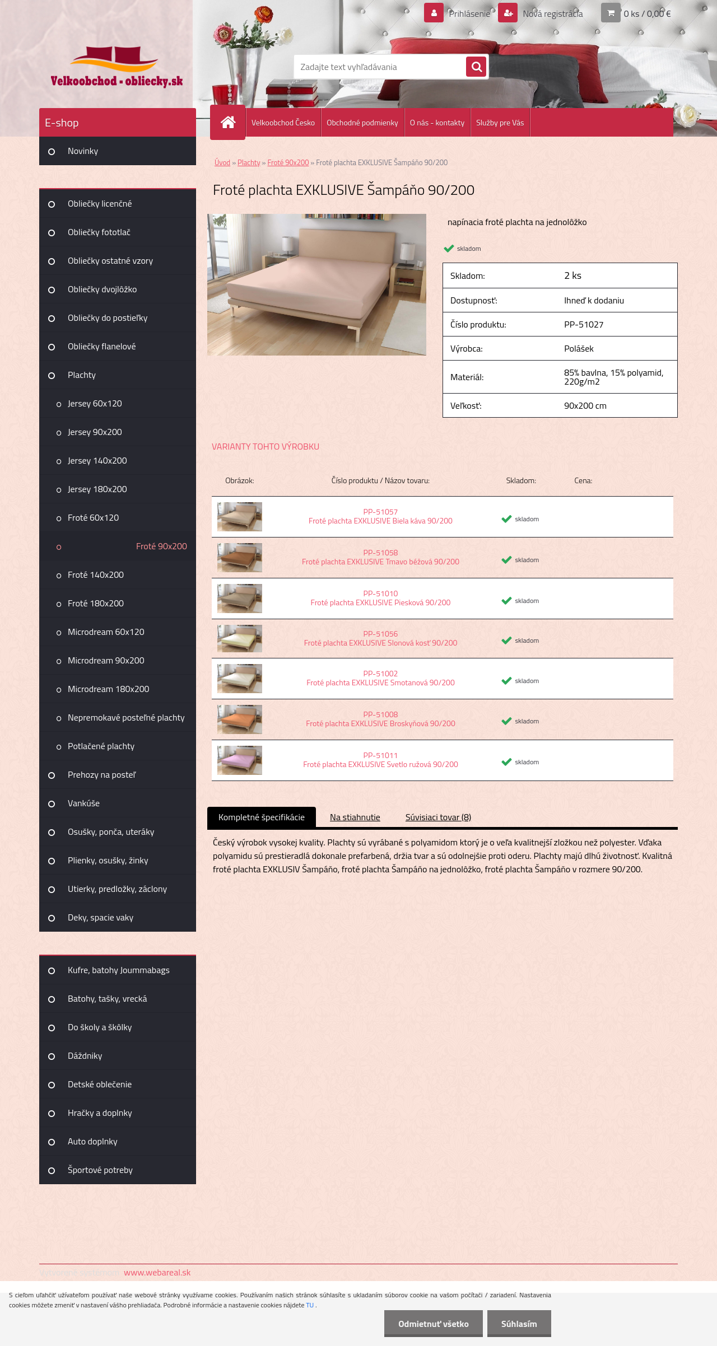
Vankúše (84, 803)
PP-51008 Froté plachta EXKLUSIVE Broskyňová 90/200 (380, 718)
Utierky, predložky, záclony (117, 888)
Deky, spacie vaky (100, 917)
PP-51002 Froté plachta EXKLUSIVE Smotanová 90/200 (380, 677)
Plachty (82, 374)
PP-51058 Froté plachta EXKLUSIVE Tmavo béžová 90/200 (380, 556)
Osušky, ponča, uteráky (111, 831)
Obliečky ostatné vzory (110, 260)
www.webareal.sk (157, 1272)
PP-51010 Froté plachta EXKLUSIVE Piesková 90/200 (381, 597)
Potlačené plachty (101, 746)
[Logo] (116, 67)
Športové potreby (100, 1169)
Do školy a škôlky (100, 1027)
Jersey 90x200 (95, 431)
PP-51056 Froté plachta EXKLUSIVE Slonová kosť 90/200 (381, 638)
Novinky (83, 150)
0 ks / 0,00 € (647, 13)
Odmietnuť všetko (433, 1323)
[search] (476, 67)
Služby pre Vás (500, 122)
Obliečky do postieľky (108, 317)
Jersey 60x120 (95, 403)
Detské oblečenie (100, 1084)
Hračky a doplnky (100, 1112)
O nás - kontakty (437, 122)
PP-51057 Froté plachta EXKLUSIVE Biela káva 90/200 (381, 516)
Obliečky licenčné (100, 203)
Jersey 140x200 (97, 460)
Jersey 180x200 (97, 489)
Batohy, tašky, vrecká (107, 998)
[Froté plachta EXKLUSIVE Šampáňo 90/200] (316, 218)
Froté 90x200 (161, 546)
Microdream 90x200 (106, 660)
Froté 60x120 (93, 517)
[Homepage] (232, 122)
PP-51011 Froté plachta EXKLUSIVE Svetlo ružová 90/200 (380, 759)
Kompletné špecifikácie (261, 817)
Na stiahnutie (355, 817)
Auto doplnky (93, 1141)
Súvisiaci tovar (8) (438, 817)
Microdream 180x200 (109, 688)
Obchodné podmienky (362, 122)
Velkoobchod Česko (283, 122)
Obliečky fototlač (99, 232)
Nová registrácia (552, 13)
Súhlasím (519, 1323)
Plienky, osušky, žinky (108, 860)
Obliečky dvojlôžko (102, 289)
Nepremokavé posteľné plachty (126, 717)
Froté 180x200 (96, 603)
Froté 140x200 (96, 574)
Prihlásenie (469, 13)
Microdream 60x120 (106, 631)
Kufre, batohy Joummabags (119, 969)
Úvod (222, 162)
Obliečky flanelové (102, 346)
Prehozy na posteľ (102, 774)
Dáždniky (85, 1055)
